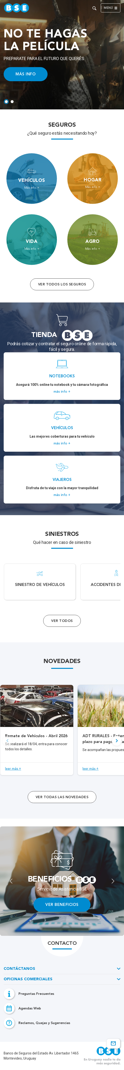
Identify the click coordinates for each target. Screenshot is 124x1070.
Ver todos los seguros (62, 284)
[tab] (6, 101)
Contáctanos (19, 969)
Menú (110, 8)
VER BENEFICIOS (62, 904)
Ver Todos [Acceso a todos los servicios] (62, 621)
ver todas (62, 797)
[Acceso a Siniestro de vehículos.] (40, 582)
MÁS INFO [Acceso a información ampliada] (26, 74)
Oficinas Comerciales (28, 979)
